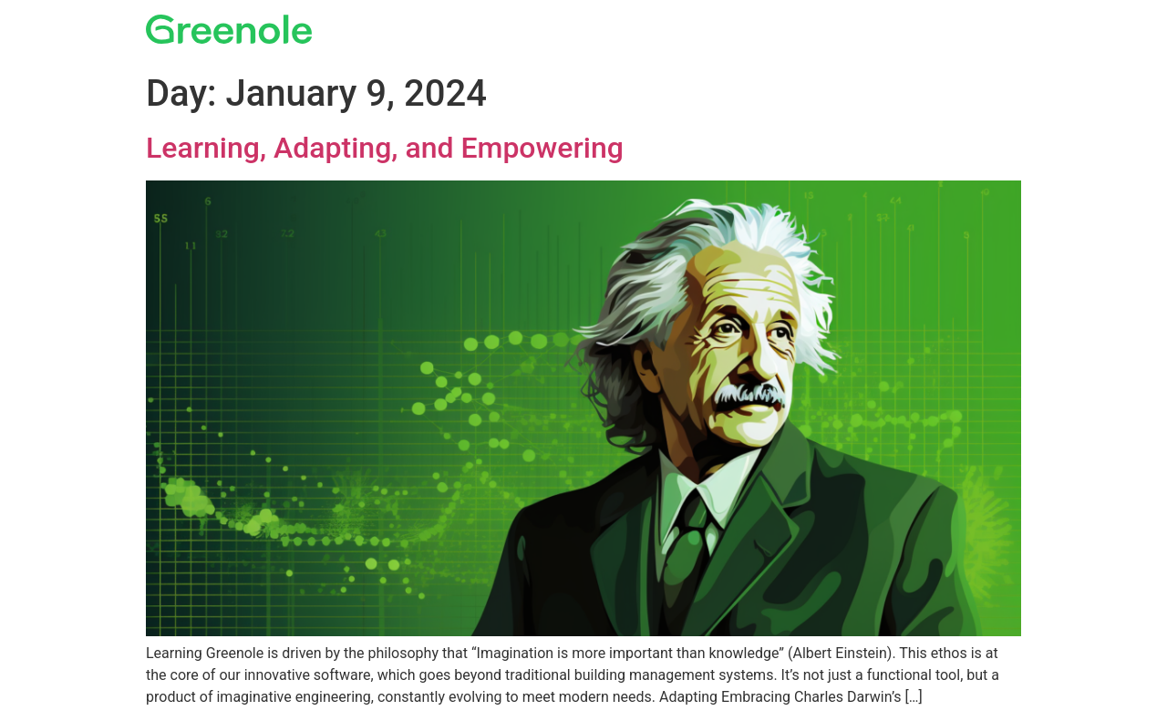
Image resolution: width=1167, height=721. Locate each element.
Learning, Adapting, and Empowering (385, 147)
